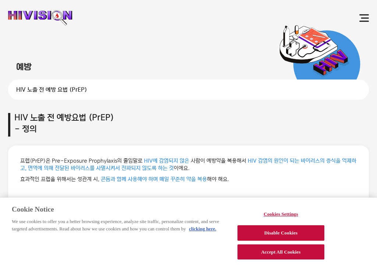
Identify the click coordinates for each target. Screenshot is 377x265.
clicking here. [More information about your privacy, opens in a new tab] (202, 232)
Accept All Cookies (280, 255)
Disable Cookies (280, 236)
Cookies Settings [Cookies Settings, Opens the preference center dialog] (281, 217)
